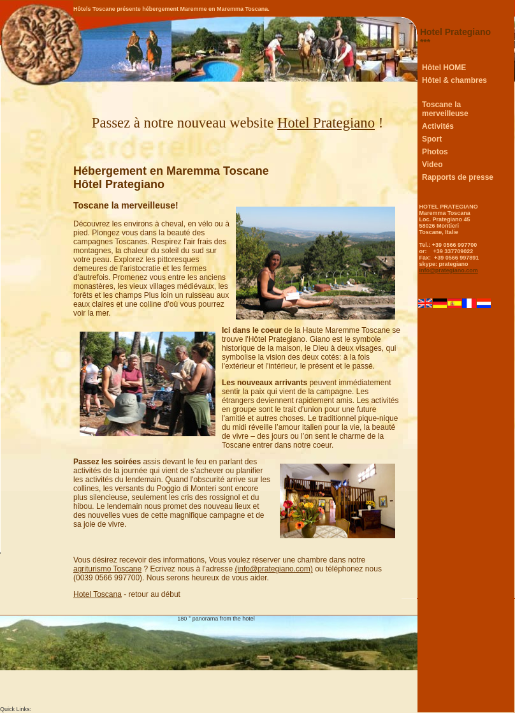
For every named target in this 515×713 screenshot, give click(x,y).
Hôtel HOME (444, 67)
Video (432, 164)
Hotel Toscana (97, 594)
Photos (435, 151)
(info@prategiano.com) (274, 568)
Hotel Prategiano (326, 123)
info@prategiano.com (448, 270)
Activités (438, 126)
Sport (432, 139)
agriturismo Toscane (107, 568)
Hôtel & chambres (454, 80)
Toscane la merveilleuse (445, 109)
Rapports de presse (457, 177)
